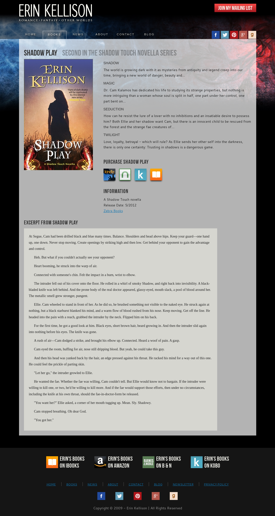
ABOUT (113, 484)
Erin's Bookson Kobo (216, 462)
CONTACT (135, 484)
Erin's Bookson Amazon (120, 462)
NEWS (92, 484)
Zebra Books (113, 211)
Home (30, 34)
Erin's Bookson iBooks (72, 462)
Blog (149, 34)
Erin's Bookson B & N (168, 462)
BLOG (158, 484)
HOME (51, 484)
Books (54, 34)
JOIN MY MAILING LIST (235, 8)
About (102, 34)
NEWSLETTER (183, 484)
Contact (126, 34)
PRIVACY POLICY (216, 484)
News (78, 34)
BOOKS (71, 484)
